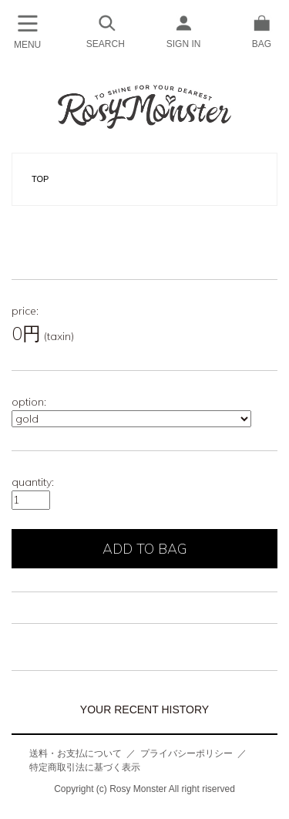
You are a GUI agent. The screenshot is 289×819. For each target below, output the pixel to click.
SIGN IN (183, 30)
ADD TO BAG (144, 549)
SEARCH (105, 30)
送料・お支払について (75, 753)
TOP (40, 179)
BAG (261, 30)
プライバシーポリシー (186, 753)
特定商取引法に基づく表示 (84, 767)
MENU (27, 31)
